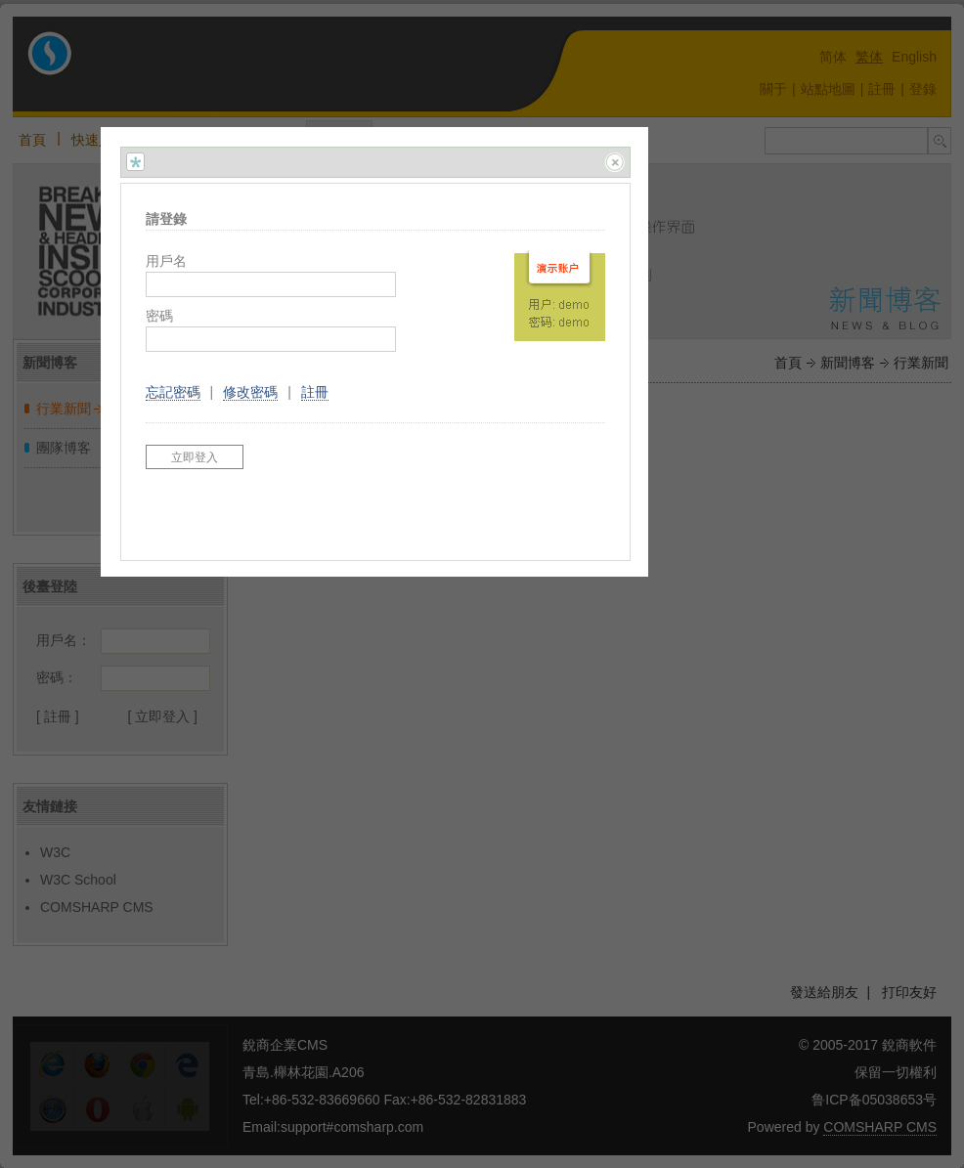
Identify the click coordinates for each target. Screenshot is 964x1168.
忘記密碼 (173, 392)
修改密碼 (250, 392)
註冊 (315, 392)
